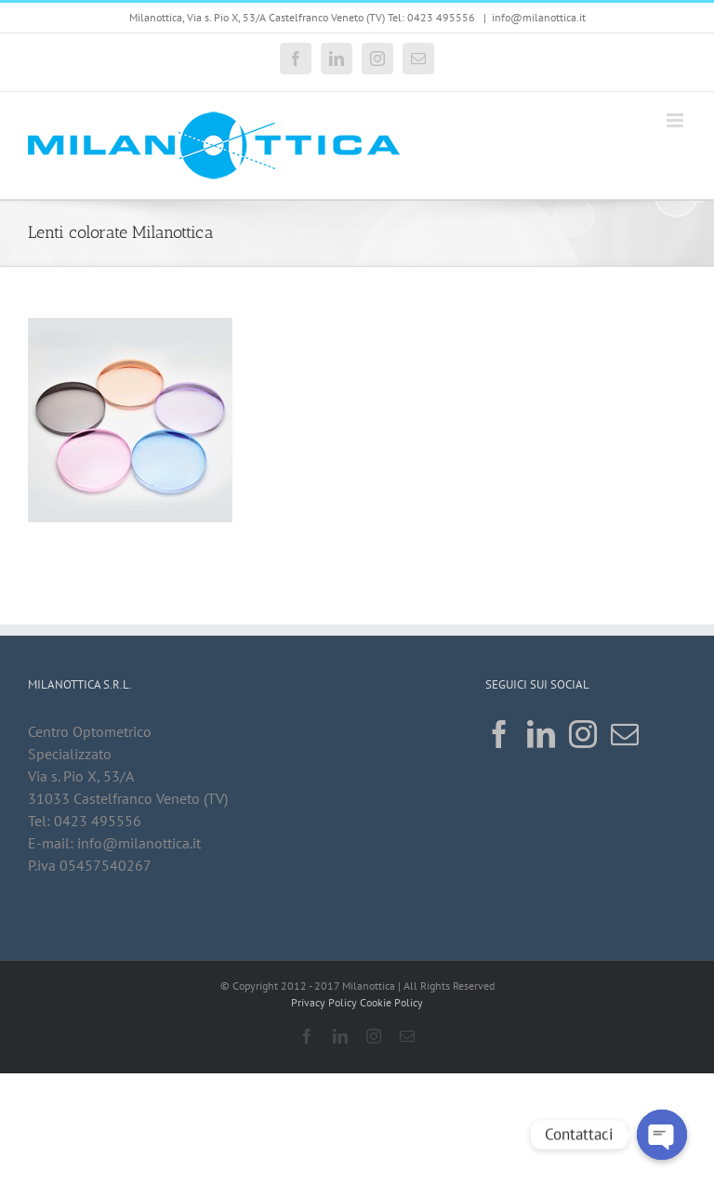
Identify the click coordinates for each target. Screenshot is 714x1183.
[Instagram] (583, 734)
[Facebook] (499, 734)
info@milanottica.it (539, 17)
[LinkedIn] (541, 734)
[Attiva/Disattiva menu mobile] (676, 120)
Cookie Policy (391, 1002)
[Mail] (625, 734)
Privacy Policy (324, 1002)
